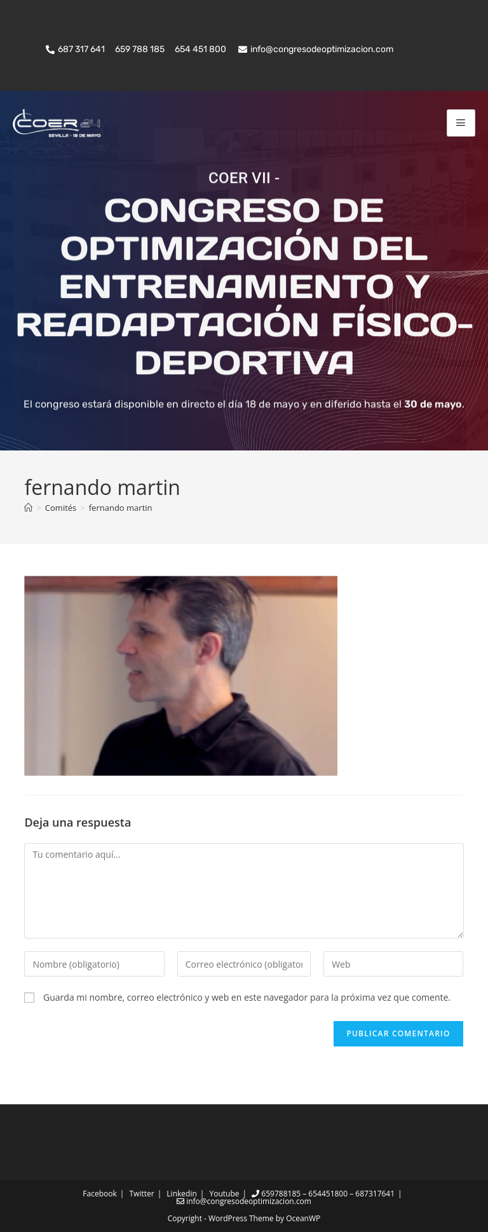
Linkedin (181, 1193)
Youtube (225, 1193)
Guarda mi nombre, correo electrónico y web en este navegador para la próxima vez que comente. (247, 997)
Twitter (141, 1193)
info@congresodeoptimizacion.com (244, 1201)
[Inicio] (28, 507)
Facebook (99, 1193)
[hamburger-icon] (461, 123)
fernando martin (120, 507)
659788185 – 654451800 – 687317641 (323, 1193)
